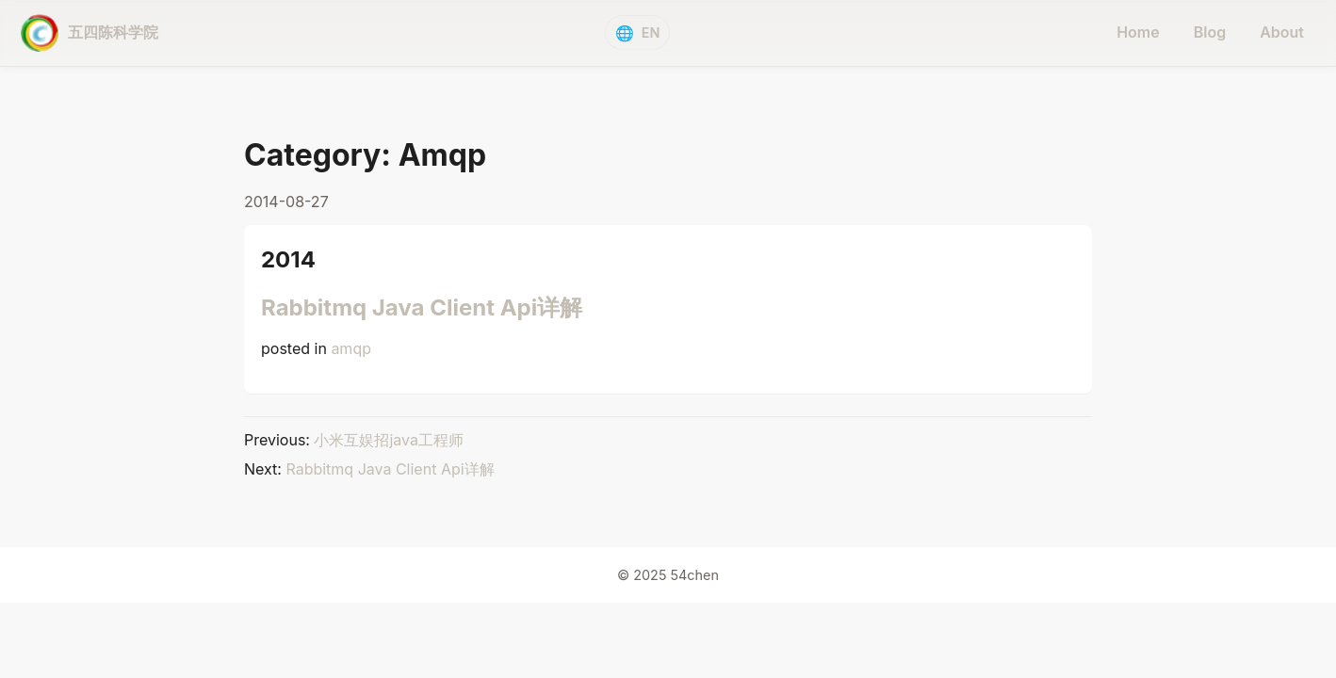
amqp (351, 348)
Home (1138, 32)
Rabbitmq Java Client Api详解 (421, 307)
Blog (1210, 32)
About (1282, 32)
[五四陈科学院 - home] (89, 33)
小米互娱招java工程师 (389, 439)
